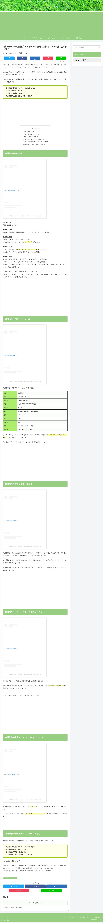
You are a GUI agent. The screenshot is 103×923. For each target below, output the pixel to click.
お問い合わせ (80, 918)
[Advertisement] (51, 23)
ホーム (61, 918)
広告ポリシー (97, 918)
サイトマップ (89, 918)
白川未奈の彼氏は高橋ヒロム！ (32, 137)
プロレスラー (13, 878)
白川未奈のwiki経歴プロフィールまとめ (34, 145)
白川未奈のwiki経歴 (28, 132)
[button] (99, 47)
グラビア (6, 878)
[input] (87, 47)
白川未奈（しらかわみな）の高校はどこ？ (35, 139)
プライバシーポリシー (69, 918)
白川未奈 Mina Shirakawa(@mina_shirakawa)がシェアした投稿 (25, 216)
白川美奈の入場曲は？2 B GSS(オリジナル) (36, 142)
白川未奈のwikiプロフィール (31, 134)
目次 (32, 128)
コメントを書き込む (35, 903)
